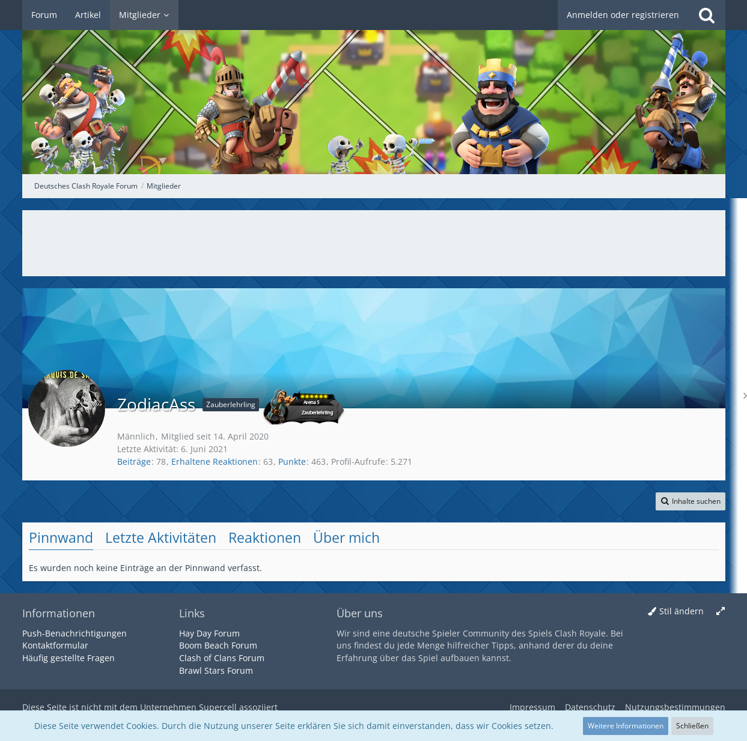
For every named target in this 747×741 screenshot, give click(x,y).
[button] (690, 501)
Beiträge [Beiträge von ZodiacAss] (134, 461)
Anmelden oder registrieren (623, 14)
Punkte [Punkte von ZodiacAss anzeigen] (292, 461)
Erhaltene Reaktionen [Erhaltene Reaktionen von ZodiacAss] (214, 461)
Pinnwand (61, 537)
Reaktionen (264, 537)
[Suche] (706, 15)
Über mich (346, 537)
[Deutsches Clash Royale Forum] (373, 87)
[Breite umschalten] (720, 611)
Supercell (218, 707)
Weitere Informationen (625, 726)
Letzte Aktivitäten (160, 537)
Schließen (692, 726)
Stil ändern (681, 611)
